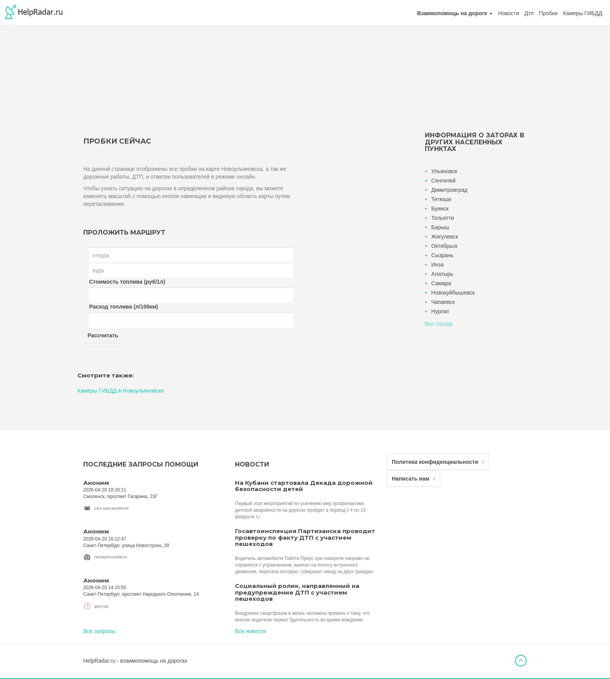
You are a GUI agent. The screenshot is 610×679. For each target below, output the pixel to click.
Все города (439, 324)
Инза (437, 264)
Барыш (440, 227)
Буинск (440, 208)
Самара (441, 283)
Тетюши (441, 199)
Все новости (250, 631)
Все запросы (99, 631)
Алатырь (442, 274)
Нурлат (440, 311)
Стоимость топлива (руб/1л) (127, 282)
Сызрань (442, 255)
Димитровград (449, 190)
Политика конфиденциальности (438, 462)
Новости (508, 13)
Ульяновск (444, 171)
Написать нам (413, 478)
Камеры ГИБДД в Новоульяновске (120, 391)
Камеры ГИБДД (582, 13)
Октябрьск (444, 246)
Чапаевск (443, 302)
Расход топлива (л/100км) (123, 307)
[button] (455, 13)
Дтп (528, 13)
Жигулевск (444, 236)
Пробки (548, 13)
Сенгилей (443, 180)
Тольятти (442, 218)
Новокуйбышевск (453, 292)
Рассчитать (103, 335)
